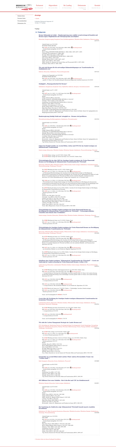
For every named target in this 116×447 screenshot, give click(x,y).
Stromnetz (93, 302)
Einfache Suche (21, 16)
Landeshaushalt (57, 264)
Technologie (41, 412)
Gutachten (49, 215)
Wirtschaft (94, 150)
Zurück (37, 18)
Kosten (55, 361)
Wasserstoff (48, 304)
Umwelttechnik (48, 328)
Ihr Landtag (68, 5)
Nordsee (79, 326)
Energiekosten (49, 86)
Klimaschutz (41, 39)
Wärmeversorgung (94, 39)
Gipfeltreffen (65, 86)
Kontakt (97, 5)
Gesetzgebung (94, 325)
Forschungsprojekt (76, 325)
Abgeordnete (52, 5)
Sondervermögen (42, 150)
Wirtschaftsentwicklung (44, 119)
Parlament (39, 5)
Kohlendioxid (48, 326)
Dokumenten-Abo (22, 23)
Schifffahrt (87, 326)
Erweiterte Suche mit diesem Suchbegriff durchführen (48, 439)
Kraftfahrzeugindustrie (69, 39)
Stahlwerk (41, 71)
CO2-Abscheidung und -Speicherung (47, 325)
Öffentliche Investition (75, 411)
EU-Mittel (48, 411)
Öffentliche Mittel (79, 39)
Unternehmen (42, 304)
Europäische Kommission (57, 411)
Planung (83, 326)
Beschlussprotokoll (77, 47)
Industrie (48, 302)
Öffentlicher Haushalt (69, 150)
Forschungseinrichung (66, 325)
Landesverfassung (43, 264)
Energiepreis (44, 361)
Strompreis (76, 86)
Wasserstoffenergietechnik (63, 71)
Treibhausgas (42, 328)
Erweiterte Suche (21, 18)
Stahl (40, 361)
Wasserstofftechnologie (86, 150)
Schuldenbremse (95, 411)
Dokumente (82, 5)
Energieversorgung (49, 39)
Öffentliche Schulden (58, 150)
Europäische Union (58, 39)
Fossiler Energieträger (86, 325)
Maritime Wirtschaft (63, 326)
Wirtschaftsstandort (72, 119)
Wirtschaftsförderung (50, 412)
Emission (58, 325)
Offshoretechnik (68, 164)
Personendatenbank (22, 21)
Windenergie (53, 166)
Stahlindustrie (86, 39)
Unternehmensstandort (84, 86)
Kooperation (55, 326)
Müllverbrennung (72, 326)
